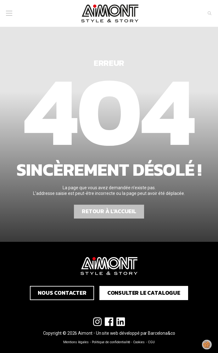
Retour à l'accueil (109, 211)
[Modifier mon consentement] (207, 344)
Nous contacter (62, 293)
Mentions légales (76, 342)
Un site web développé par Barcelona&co (135, 333)
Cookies (139, 342)
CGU (151, 342)
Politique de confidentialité (111, 342)
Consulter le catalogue (143, 293)
